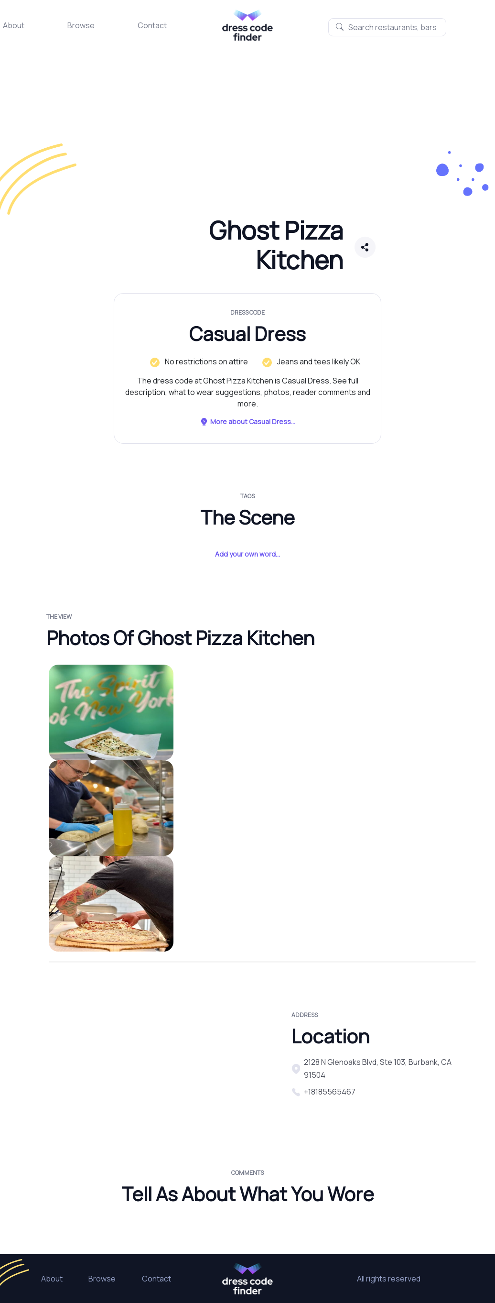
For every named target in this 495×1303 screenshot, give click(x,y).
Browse (81, 25)
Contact (152, 25)
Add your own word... (247, 553)
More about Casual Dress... (247, 421)
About (13, 25)
